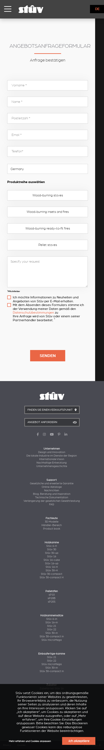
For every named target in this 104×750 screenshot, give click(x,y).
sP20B (52, 598)
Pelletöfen (51, 591)
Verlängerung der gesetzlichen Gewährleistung (52, 501)
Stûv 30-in (51, 633)
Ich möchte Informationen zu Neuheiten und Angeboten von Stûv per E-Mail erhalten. (54, 299)
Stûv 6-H (51, 546)
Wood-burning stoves (52, 195)
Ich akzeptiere (78, 741)
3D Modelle (51, 521)
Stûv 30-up (51, 553)
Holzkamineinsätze (51, 615)
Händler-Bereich (51, 525)
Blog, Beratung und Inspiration (51, 494)
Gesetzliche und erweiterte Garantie (51, 483)
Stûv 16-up (51, 563)
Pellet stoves (52, 245)
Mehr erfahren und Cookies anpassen (30, 741)
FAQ (51, 504)
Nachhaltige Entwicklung (52, 462)
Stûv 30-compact (51, 574)
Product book (51, 528)
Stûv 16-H (52, 567)
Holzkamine (52, 542)
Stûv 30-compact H (52, 577)
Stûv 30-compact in (52, 636)
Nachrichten (51, 490)
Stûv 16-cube (52, 560)
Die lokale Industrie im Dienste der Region (51, 455)
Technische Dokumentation (51, 497)
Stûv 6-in (51, 619)
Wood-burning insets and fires (52, 212)
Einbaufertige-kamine (51, 653)
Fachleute (52, 518)
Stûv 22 (51, 629)
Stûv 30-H (52, 570)
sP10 (52, 594)
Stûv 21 (51, 626)
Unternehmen (52, 448)
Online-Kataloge (52, 487)
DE (97, 9)
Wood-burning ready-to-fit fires (52, 228)
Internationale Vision (51, 459)
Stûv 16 (51, 556)
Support (51, 480)
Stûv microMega (51, 640)
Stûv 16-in (51, 622)
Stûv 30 (51, 549)
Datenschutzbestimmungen (33, 312)
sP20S (52, 601)
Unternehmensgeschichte (51, 466)
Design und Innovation (51, 452)
